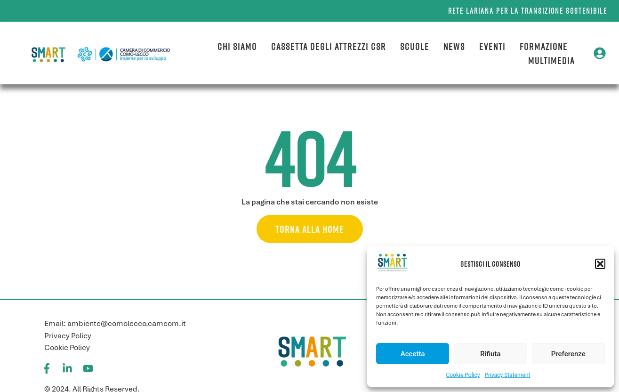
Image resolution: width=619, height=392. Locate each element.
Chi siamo (237, 46)
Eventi (492, 46)
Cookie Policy (463, 375)
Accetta (413, 354)
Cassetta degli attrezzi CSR (328, 46)
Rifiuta (490, 354)
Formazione (544, 46)
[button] (600, 264)
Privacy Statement (507, 375)
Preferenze (568, 354)
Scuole (414, 46)
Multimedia (551, 60)
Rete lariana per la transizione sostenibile (527, 11)
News (454, 46)
